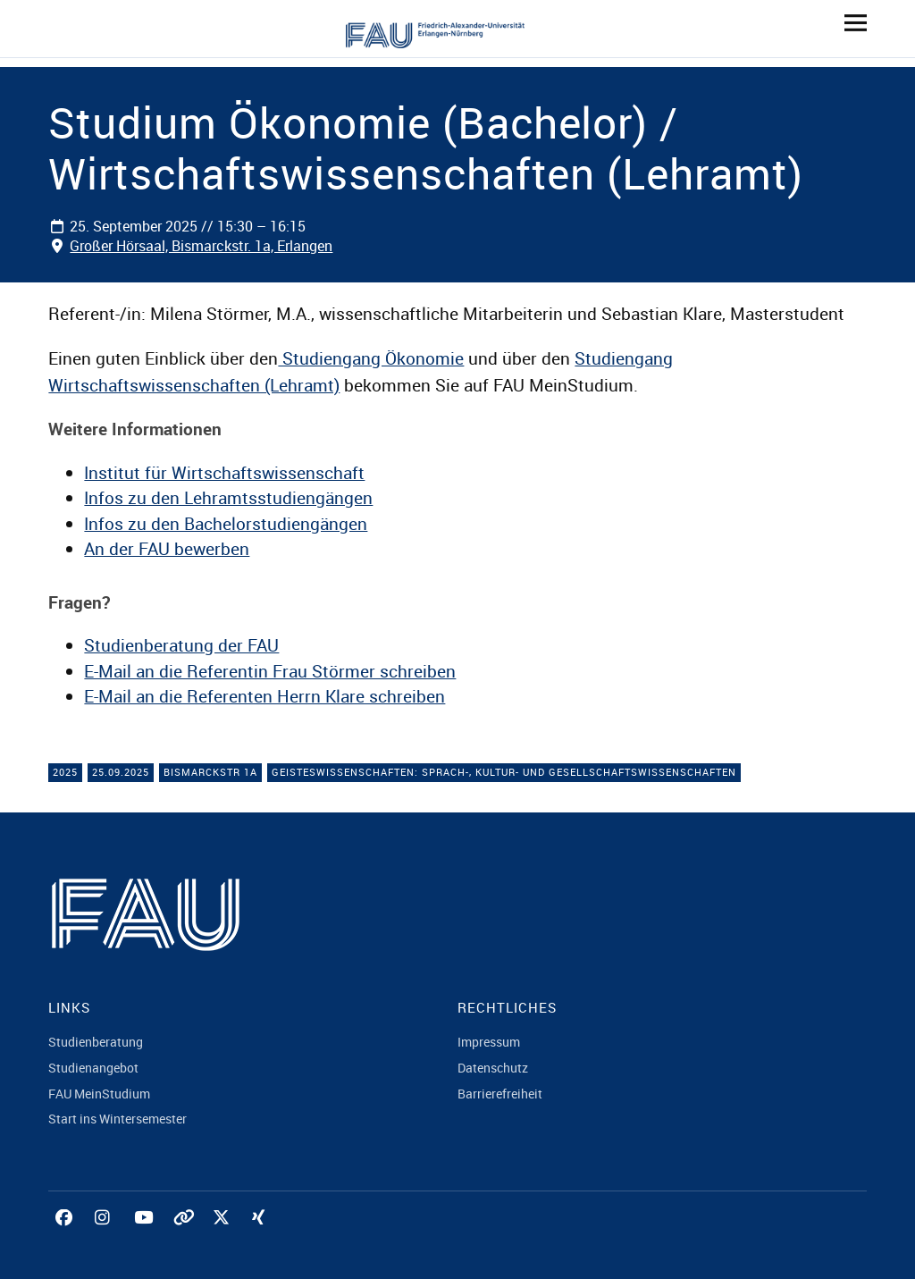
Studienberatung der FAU (181, 645)
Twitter (223, 1237)
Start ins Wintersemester (117, 1118)
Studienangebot (93, 1067)
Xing (263, 1237)
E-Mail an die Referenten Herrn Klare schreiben (264, 696)
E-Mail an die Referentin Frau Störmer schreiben (270, 671)
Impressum (489, 1041)
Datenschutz (493, 1067)
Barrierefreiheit (500, 1093)
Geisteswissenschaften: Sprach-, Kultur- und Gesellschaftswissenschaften (504, 771)
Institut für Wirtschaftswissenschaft (224, 472)
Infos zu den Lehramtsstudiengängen (228, 497)
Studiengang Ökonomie (371, 358)
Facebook (66, 1237)
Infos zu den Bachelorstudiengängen (225, 523)
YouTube (145, 1237)
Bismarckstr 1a (210, 771)
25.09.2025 (120, 771)
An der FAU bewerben (166, 548)
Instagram (105, 1237)
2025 (65, 771)
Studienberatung (95, 1041)
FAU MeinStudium (99, 1093)
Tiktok (184, 1237)
